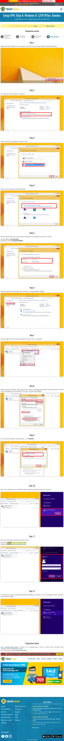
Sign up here (50, 26)
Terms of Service (6, 714)
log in (35, 26)
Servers (3, 712)
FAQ (16, 717)
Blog (16, 714)
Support (17, 712)
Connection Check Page (20, 650)
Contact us (18, 709)
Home (3, 706)
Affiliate (4, 723)
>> (49, 1)
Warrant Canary (6, 720)
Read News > (36, 727)
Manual (17, 720)
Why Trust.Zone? (20, 706)
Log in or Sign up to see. (19, 542)
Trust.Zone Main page (11, 647)
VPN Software (5, 709)
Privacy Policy (5, 717)
